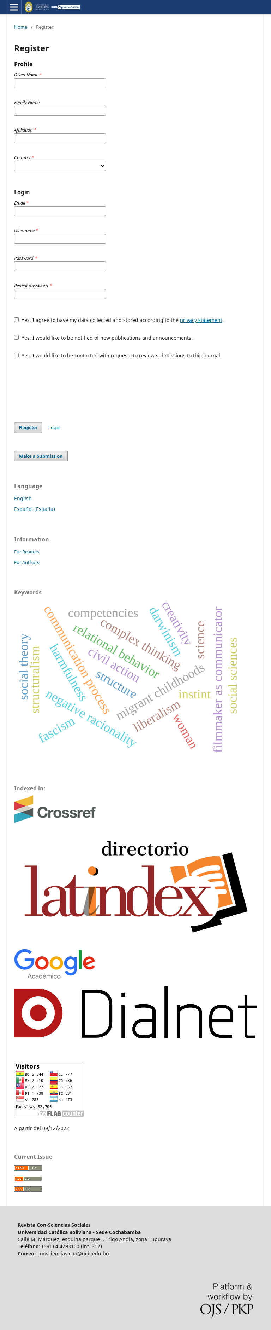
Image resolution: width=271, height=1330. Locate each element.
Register (28, 427)
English (23, 498)
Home (20, 27)
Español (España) (34, 509)
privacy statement (201, 320)
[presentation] (67, 390)
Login (54, 427)
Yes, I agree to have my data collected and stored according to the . (119, 320)
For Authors (26, 562)
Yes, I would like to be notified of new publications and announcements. (103, 337)
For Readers (26, 551)
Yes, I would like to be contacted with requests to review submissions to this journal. (118, 355)
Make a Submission (41, 456)
